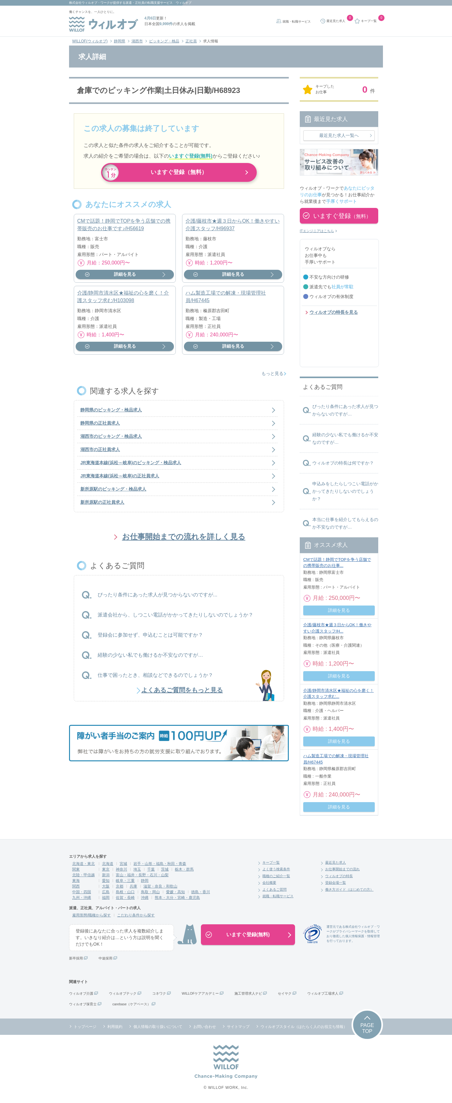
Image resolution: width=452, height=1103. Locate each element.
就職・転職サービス (296, 21)
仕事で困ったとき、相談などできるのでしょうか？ (155, 677)
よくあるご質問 (274, 889)
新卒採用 (76, 958)
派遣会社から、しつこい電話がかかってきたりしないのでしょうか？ (175, 617)
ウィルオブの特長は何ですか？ (343, 462)
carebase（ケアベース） (131, 1004)
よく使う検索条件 (276, 869)
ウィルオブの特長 (339, 876)
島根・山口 (125, 892)
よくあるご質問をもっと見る (182, 692)
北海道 (107, 863)
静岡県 (119, 41)
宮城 (123, 863)
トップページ (85, 1026)
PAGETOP (367, 1028)
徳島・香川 (200, 892)
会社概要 (269, 882)
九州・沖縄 (81, 897)
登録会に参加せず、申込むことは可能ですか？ (150, 637)
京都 (119, 886)
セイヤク (285, 993)
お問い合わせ (204, 1026)
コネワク (159, 993)
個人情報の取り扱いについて (157, 1026)
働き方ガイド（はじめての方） (349, 889)
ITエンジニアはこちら (317, 231)
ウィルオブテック (123, 993)
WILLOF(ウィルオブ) (90, 41)
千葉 (151, 869)
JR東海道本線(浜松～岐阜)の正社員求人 (119, 478)
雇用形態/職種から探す (91, 915)
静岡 (144, 880)
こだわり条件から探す (136, 915)
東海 (76, 880)
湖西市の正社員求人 (100, 452)
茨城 (165, 869)
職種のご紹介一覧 (276, 876)
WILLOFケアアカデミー (200, 993)
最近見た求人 (335, 862)
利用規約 (114, 1026)
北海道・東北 (83, 863)
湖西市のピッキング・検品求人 (111, 439)
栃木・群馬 (184, 869)
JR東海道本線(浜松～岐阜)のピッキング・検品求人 (130, 465)
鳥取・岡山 (150, 892)
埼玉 (137, 869)
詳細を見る (125, 277)
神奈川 (121, 869)
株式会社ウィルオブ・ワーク (89, 2)
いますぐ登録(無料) (248, 934)
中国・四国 (81, 892)
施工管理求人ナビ (248, 993)
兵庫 (133, 886)
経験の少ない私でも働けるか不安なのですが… (150, 657)
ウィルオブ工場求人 (322, 993)
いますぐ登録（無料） (179, 172)
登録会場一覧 (335, 882)
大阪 (106, 886)
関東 (76, 869)
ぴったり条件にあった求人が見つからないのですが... (157, 597)
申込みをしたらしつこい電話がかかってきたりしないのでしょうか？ (345, 491)
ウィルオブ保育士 (83, 1004)
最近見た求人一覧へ (339, 135)
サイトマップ (238, 1026)
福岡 (106, 897)
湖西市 (137, 41)
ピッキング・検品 (164, 41)
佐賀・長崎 (125, 897)
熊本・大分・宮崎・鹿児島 (177, 897)
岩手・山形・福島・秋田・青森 (159, 863)
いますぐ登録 (342, 215)
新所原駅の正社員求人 (102, 505)
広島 (106, 892)
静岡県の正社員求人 (100, 425)
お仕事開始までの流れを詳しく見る (183, 539)
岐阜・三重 (125, 880)
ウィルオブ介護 (81, 993)
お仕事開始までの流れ (342, 869)
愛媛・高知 (175, 892)
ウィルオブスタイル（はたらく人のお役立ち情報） (304, 1026)
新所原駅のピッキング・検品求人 (113, 491)
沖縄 (144, 897)
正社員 (191, 41)
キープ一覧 (271, 862)
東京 (106, 869)
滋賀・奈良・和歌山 (160, 886)
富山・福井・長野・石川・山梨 (142, 875)
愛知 (106, 880)
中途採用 (105, 958)
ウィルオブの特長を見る (333, 312)
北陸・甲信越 (83, 875)
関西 (76, 886)
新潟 (106, 875)
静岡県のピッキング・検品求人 (111, 412)
